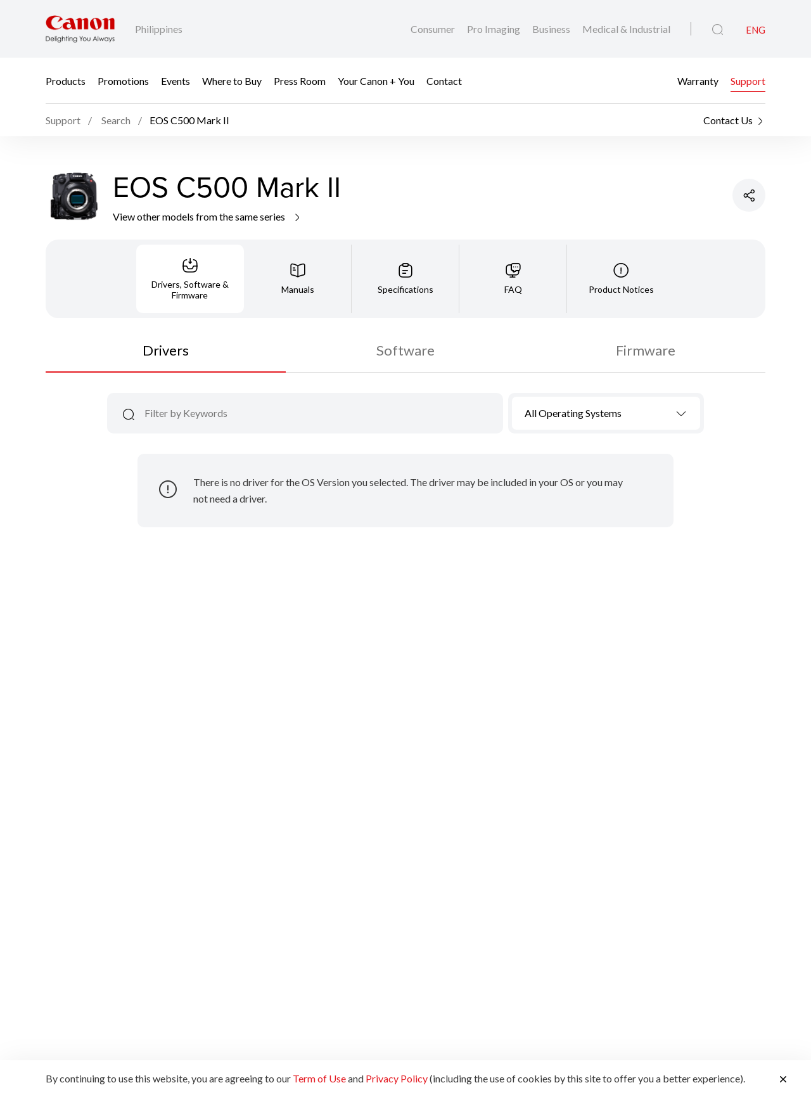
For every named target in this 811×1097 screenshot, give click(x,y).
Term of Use (319, 1078)
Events (175, 81)
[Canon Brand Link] (80, 28)
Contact (444, 81)
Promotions (123, 81)
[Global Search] (718, 29)
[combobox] (606, 413)
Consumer (434, 29)
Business (552, 29)
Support (748, 81)
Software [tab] (405, 350)
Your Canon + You (376, 81)
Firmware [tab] (645, 350)
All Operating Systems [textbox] (573, 413)
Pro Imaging (494, 29)
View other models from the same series (207, 216)
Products (66, 81)
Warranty (697, 81)
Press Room (300, 81)
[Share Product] (748, 195)
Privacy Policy (397, 1078)
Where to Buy (232, 81)
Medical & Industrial (626, 29)
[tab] (190, 279)
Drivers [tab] (166, 350)
